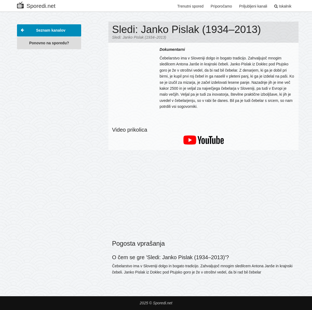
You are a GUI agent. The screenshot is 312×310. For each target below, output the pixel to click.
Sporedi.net (36, 5)
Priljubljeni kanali (253, 6)
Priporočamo (221, 6)
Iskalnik (283, 6)
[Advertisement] (49, 133)
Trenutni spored (190, 6)
